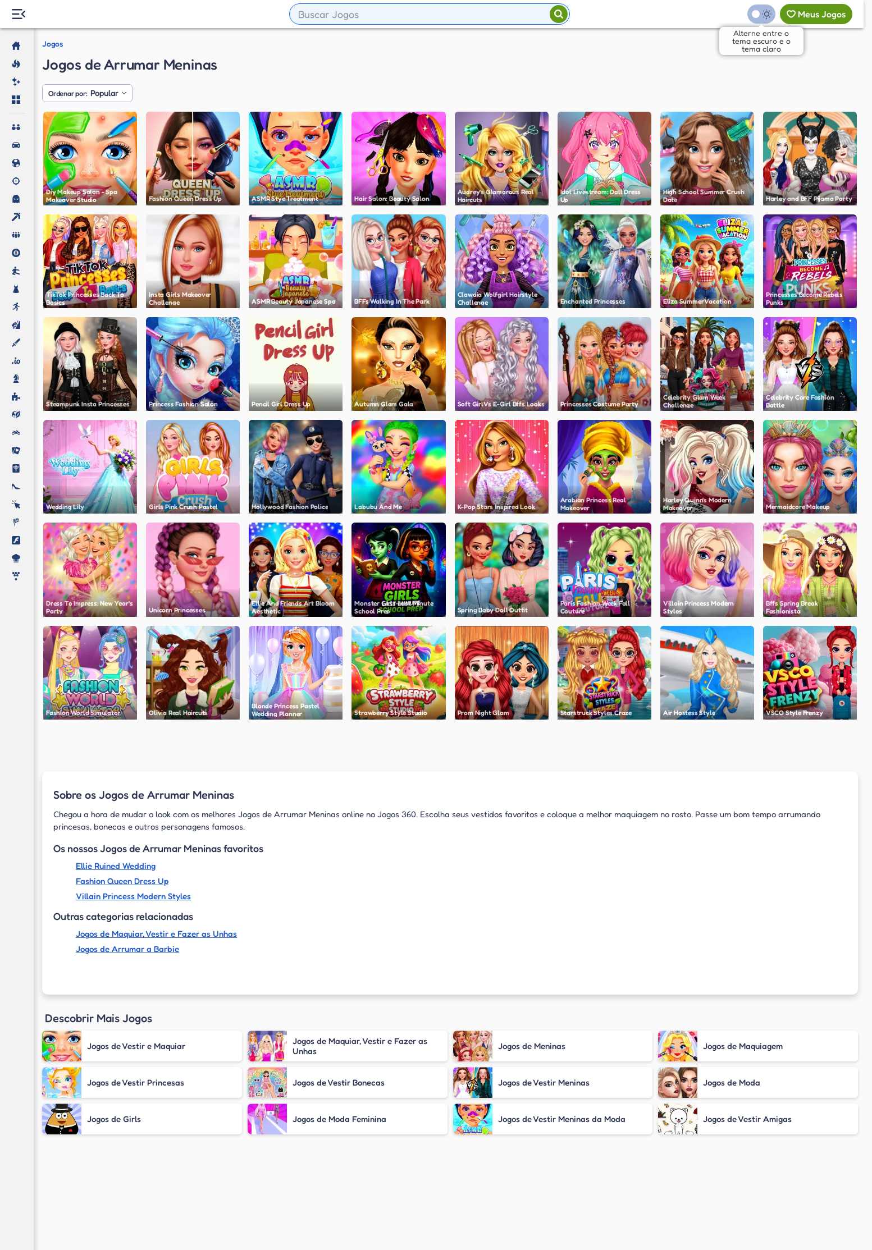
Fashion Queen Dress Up (122, 881)
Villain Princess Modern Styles (133, 896)
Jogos (52, 43)
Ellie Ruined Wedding (116, 865)
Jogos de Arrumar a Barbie (127, 949)
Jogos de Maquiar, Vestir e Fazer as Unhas (156, 933)
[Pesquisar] (559, 14)
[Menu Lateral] (18, 14)
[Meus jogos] (816, 14)
